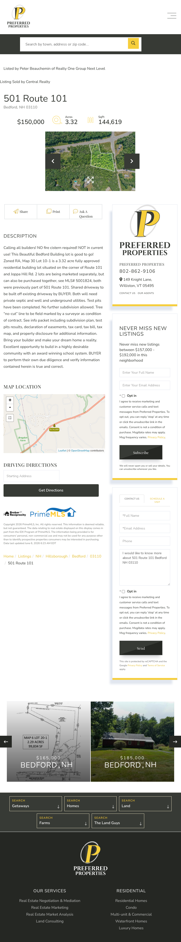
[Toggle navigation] (171, 15)
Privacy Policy (156, 437)
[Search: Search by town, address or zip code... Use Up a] (80, 44)
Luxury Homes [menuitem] (131, 930)
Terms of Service (156, 666)
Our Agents (146, 293)
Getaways (20, 807)
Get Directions (82, 476)
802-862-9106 (137, 271)
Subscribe (142, 452)
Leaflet (62, 450)
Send (142, 649)
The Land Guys (107, 825)
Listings (24, 542)
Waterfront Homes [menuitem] (131, 923)
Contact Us (127, 293)
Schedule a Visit (157, 501)
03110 (95, 542)
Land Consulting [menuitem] (50, 923)
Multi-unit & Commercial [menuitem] (131, 916)
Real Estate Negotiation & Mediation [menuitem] (49, 903)
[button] (134, 44)
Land (126, 807)
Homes (73, 807)
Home (9, 542)
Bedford (79, 542)
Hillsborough (57, 542)
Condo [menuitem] (131, 910)
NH (38, 542)
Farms (44, 825)
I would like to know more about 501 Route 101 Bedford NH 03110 (144, 568)
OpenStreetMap (80, 450)
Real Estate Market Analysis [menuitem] (49, 916)
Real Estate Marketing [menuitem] (49, 910)
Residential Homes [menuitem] (131, 903)
